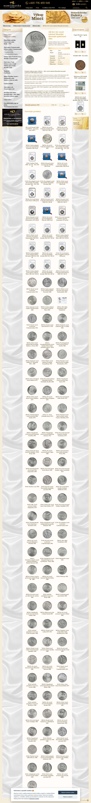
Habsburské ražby (9, 78)
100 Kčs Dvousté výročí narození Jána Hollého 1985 (62, 757)
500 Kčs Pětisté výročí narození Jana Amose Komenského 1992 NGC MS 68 (32, 237)
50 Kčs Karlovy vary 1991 (32, 486)
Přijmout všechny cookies (67, 792)
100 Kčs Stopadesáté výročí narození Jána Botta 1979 (62, 380)
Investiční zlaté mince (10, 92)
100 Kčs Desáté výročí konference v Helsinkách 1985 (47, 721)
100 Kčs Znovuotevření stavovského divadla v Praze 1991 (62, 452)
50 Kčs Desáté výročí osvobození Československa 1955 (32, 326)
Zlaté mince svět (8, 87)
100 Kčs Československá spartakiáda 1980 (62, 595)
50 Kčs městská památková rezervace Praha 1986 (47, 596)
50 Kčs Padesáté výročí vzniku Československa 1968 (32, 308)
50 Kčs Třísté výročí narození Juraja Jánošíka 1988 (47, 650)
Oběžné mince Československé (12, 56)
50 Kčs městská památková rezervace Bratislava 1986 (32, 704)
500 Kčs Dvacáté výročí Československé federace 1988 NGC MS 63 (62, 272)
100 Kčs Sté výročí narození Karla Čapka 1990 (47, 452)
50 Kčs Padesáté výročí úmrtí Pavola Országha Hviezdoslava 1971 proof (32, 218)
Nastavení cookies (34, 798)
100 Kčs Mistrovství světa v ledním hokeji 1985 (47, 613)
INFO (84, 51)
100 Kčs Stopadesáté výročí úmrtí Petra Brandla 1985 (32, 739)
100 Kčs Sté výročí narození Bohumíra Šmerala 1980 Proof (47, 218)
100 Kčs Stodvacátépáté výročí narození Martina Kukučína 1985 (47, 757)
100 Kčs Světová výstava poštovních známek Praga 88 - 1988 (32, 578)
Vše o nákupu (62, 7)
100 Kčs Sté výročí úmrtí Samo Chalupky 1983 (32, 720)
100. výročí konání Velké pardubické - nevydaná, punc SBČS (32, 129)
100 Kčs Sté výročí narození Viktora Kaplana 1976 (47, 398)
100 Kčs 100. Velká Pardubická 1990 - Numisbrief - (62, 308)
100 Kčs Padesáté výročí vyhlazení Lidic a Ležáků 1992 (62, 326)
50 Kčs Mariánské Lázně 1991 (62, 559)
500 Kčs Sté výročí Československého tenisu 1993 (47, 147)
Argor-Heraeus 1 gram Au (80, 35)
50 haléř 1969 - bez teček (80, 55)
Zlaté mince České (9, 62)
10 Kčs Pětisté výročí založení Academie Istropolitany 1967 (47, 362)
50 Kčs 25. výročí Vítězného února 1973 (47, 415)
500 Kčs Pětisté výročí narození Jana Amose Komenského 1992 (62, 290)
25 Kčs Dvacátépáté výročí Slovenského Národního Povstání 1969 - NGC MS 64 (62, 147)
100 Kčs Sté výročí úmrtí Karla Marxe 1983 (47, 469)
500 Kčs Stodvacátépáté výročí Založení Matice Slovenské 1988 (47, 290)
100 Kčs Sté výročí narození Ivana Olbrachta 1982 (32, 668)
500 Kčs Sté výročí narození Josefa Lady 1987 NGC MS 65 (62, 129)
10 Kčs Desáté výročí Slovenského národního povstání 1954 (62, 739)
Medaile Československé (11, 58)
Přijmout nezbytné (67, 796)
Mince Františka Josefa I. (11, 76)
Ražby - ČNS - (8, 43)
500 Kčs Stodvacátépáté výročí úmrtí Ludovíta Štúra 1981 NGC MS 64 (32, 272)
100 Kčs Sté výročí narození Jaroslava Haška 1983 (62, 614)
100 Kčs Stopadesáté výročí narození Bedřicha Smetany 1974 (47, 434)
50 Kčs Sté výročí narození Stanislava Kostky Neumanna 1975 (62, 434)
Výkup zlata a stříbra (10, 36)
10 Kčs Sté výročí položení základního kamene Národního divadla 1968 (47, 380)
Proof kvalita (9, 51)
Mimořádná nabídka (10, 40)
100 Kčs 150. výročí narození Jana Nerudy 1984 (62, 775)
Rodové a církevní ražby (11, 80)
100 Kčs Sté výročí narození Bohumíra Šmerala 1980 (47, 668)
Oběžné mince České (10, 65)
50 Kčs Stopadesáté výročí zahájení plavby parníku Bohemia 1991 (47, 524)
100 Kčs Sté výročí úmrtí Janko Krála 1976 (62, 397)
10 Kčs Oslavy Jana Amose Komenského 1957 (62, 685)
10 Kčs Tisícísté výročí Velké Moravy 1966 (32, 756)
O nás (37, 7)
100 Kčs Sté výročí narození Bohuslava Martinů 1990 (32, 542)
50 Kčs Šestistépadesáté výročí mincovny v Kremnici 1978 (32, 524)
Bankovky (7, 71)
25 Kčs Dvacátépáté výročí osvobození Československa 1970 (62, 524)
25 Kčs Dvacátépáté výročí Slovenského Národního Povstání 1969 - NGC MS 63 (32, 183)
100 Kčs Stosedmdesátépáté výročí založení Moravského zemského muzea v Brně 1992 (47, 345)
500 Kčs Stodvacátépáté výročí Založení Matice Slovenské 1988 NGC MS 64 (32, 255)
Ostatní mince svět (9, 89)
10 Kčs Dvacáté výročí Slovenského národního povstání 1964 (47, 488)
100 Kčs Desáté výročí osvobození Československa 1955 (32, 290)
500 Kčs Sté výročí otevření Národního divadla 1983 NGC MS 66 (47, 236)
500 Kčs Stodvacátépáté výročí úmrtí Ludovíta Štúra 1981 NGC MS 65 (62, 236)
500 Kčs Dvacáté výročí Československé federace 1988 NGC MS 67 (62, 200)
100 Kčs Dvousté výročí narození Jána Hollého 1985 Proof (47, 165)
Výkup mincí (29, 7)
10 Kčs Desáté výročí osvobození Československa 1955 (62, 668)
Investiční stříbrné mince (11, 96)
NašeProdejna (76, 119)
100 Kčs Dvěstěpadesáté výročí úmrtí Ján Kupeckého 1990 (32, 470)
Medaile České (8, 67)
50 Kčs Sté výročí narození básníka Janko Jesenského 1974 (62, 470)
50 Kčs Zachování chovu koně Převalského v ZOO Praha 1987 (32, 452)
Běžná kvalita (36, 26)
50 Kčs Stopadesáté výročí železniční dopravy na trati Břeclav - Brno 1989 (47, 560)
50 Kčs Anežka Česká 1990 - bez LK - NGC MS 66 (32, 165)
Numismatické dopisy (12, 54)
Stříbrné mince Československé (21, 26)
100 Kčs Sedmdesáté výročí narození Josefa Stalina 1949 (32, 614)
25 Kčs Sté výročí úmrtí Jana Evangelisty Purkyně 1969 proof (62, 254)
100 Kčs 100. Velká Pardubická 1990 (62, 541)
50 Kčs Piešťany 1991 (62, 576)
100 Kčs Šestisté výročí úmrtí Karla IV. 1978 (47, 325)
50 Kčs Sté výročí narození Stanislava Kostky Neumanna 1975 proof (62, 218)
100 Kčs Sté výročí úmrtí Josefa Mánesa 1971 (32, 379)
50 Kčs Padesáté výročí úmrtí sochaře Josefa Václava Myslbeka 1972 (62, 416)
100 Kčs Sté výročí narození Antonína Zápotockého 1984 (62, 721)
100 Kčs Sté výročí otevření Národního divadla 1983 (47, 704)
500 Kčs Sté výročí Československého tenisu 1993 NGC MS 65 (47, 129)
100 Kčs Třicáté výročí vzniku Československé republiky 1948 (32, 650)
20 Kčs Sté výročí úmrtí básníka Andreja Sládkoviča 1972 (62, 488)
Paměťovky (7, 73)
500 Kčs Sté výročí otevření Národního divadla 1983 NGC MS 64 (47, 272)
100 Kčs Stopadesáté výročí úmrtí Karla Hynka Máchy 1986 (47, 686)
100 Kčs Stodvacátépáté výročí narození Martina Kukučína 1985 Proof (32, 147)
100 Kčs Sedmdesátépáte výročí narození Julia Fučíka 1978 (32, 416)
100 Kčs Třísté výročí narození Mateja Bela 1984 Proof (62, 183)
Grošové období (8, 83)
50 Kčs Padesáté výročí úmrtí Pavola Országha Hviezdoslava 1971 (62, 362)
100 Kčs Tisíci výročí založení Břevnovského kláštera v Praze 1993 (32, 344)
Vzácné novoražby (9, 42)
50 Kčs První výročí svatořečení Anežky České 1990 (62, 650)
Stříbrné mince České (10, 64)
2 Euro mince (7, 99)
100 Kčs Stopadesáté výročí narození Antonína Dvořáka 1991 (32, 434)
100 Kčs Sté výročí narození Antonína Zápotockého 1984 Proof (62, 165)
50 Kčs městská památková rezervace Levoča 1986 (32, 686)
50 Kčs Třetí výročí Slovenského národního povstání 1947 (47, 775)
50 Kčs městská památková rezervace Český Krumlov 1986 (32, 632)
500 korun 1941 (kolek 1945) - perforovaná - (80, 77)
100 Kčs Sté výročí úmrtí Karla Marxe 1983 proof (32, 199)
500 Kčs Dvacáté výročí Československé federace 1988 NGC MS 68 (47, 200)
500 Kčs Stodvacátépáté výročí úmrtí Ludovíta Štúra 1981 (47, 308)
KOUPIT (79, 51)
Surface (84, 800)
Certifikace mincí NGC (48, 7)
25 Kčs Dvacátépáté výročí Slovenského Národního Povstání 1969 (47, 183)
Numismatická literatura (11, 106)
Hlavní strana (7, 26)
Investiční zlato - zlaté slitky (12, 94)
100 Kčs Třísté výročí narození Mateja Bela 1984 (62, 704)
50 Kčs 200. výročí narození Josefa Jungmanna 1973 (32, 506)
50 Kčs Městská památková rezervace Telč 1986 (47, 739)
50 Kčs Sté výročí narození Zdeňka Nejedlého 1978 (62, 505)
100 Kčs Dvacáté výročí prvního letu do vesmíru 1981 (32, 596)
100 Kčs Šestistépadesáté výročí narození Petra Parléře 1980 (62, 344)
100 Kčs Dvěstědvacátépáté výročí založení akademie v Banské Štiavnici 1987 (32, 561)
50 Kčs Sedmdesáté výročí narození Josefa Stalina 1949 (32, 775)
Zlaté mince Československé (12, 47)
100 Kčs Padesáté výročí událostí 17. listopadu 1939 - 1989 (32, 362)
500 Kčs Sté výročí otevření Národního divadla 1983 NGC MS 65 (47, 254)
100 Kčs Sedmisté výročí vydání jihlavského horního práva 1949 (62, 632)
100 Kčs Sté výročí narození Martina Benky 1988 (47, 578)
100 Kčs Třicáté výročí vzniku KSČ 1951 (47, 631)
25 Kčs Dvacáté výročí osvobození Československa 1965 (47, 542)
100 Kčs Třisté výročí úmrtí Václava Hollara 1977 (32, 398)
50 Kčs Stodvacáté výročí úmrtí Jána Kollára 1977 (47, 505)
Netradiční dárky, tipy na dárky (11, 104)
